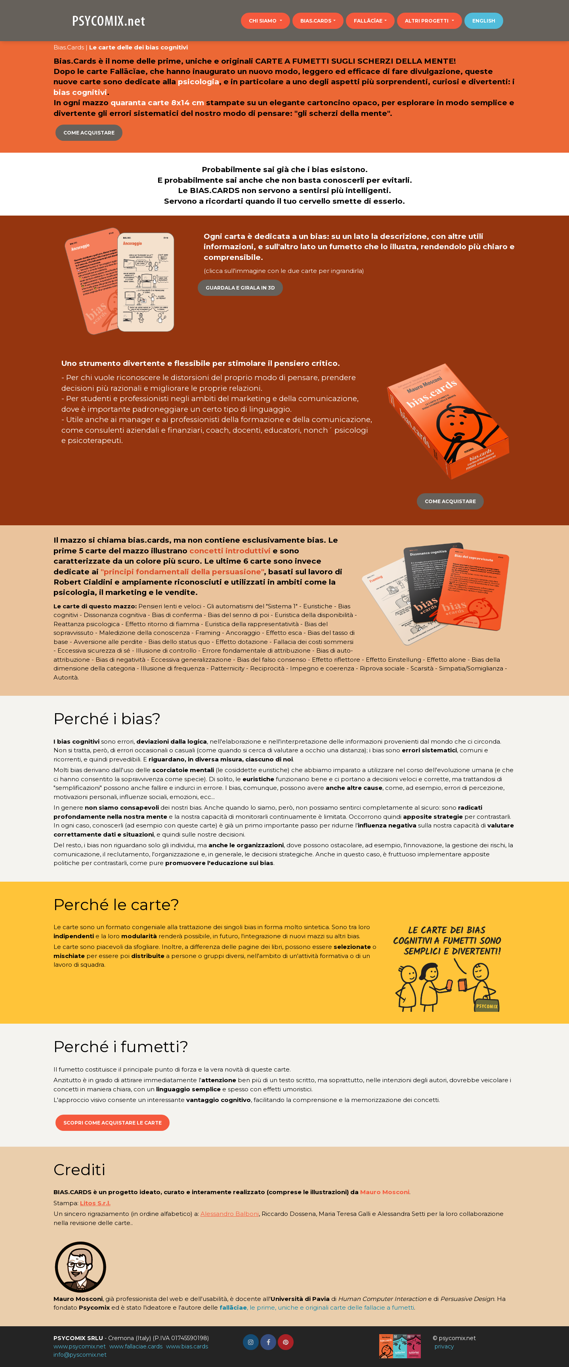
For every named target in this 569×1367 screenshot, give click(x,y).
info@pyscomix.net (80, 1354)
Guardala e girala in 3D (240, 288)
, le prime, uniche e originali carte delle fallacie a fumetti (317, 1307)
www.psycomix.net (79, 1346)
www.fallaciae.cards (135, 1346)
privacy (444, 1346)
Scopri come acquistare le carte (112, 1123)
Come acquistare (89, 133)
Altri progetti (427, 21)
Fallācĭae (368, 21)
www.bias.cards (187, 1346)
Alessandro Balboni (229, 1213)
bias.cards (315, 21)
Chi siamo (263, 21)
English (483, 21)
